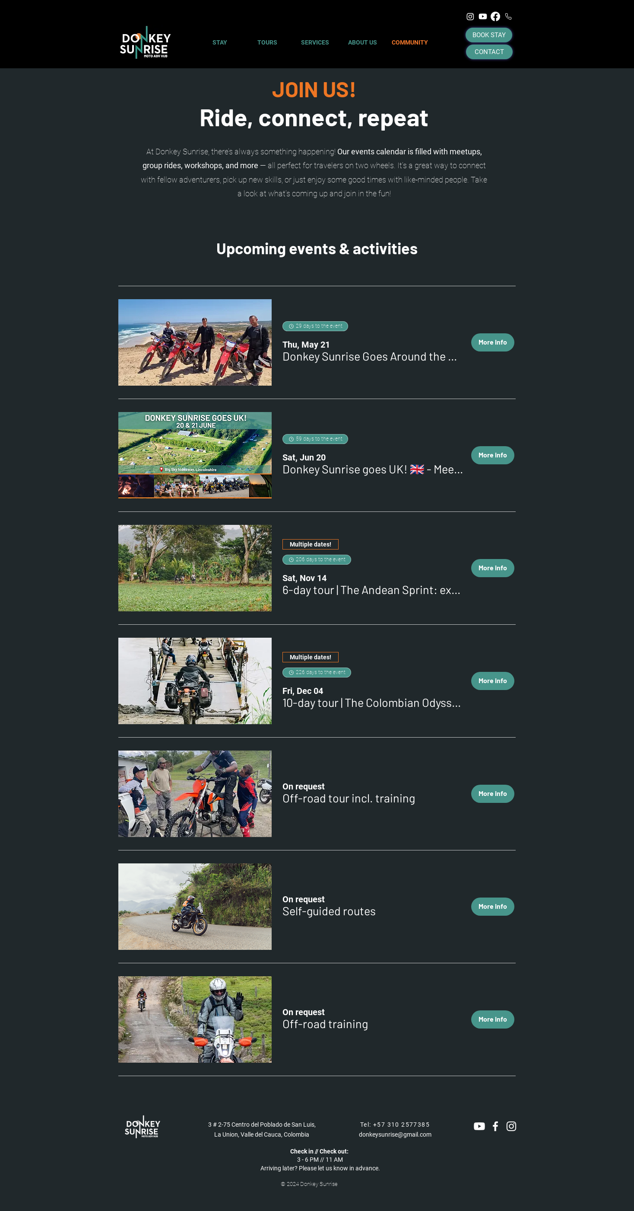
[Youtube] (483, 16)
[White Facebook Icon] (495, 1126)
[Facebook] (495, 16)
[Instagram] (470, 16)
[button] (372, 356)
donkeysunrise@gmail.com (395, 1134)
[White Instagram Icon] (511, 1126)
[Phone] (508, 16)
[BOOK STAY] (489, 35)
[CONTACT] (489, 52)
